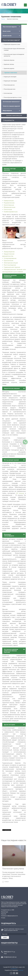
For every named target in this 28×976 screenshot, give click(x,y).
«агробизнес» (14, 968)
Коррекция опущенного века (12, 44)
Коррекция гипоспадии (10, 81)
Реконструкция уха (9, 85)
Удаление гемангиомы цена (14, 115)
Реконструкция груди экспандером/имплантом (14, 55)
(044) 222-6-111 (9, 952)
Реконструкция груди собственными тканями (14, 49)
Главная (3, 19)
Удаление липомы (9, 64)
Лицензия (3, 914)
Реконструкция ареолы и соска (12, 97)
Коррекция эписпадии (10, 76)
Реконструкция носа (9, 89)
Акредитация (4, 912)
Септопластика (8, 93)
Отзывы (3, 917)
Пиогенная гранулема (13, 869)
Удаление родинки (9, 68)
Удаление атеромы (9, 60)
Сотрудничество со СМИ (7, 910)
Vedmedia (20, 970)
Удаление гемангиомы (10, 72)
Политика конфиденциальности (9, 915)
